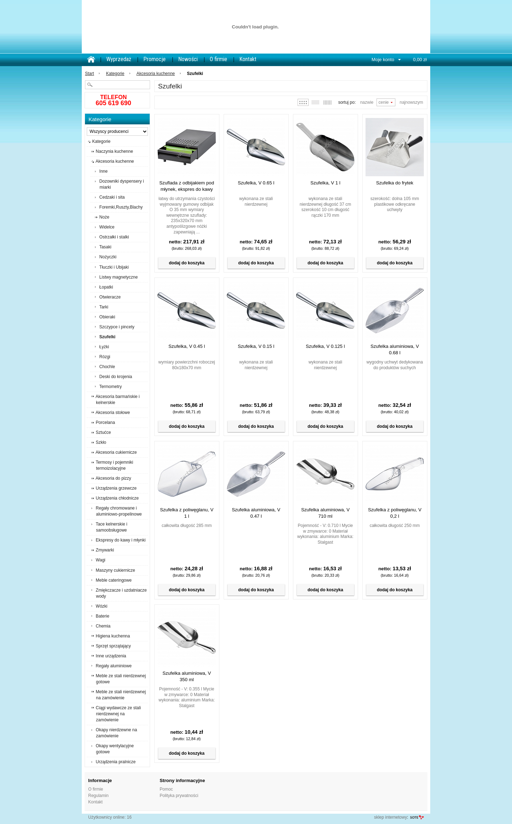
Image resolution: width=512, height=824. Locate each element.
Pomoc (166, 789)
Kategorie (115, 73)
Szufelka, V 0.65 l (256, 182)
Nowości (188, 59)
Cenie (384, 102)
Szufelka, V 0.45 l (187, 346)
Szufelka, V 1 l (325, 182)
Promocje (154, 59)
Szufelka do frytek (395, 182)
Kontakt (247, 59)
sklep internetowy (390, 817)
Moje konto (383, 59)
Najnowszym (411, 102)
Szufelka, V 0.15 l (256, 346)
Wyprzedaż (118, 59)
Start (89, 73)
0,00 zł (420, 59)
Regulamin (98, 795)
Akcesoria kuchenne (156, 73)
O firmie (218, 59)
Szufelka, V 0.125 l (325, 346)
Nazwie (366, 102)
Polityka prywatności (179, 795)
